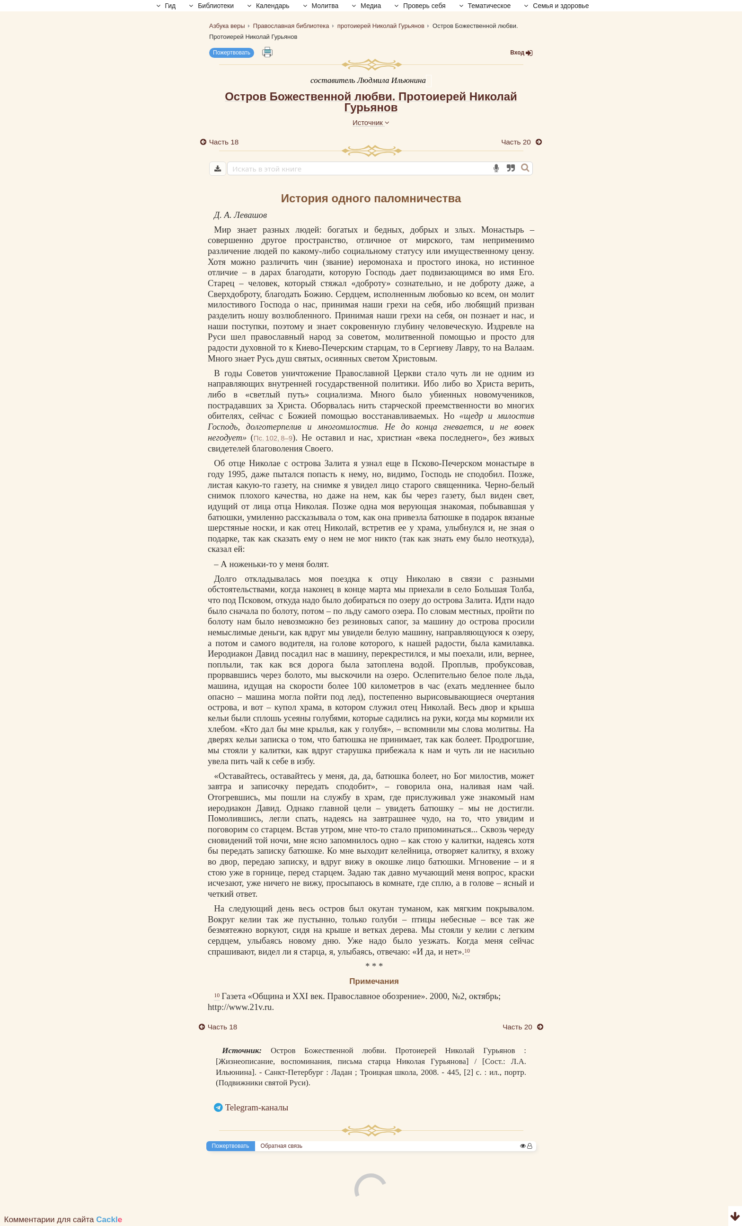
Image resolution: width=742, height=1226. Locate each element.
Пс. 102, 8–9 (273, 438)
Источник (371, 122)
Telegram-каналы (257, 1107)
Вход (521, 53)
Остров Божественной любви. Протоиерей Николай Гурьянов (371, 102)
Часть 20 (517, 142)
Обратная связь (281, 1146)
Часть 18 (223, 142)
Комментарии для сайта (63, 1219)
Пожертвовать (231, 52)
